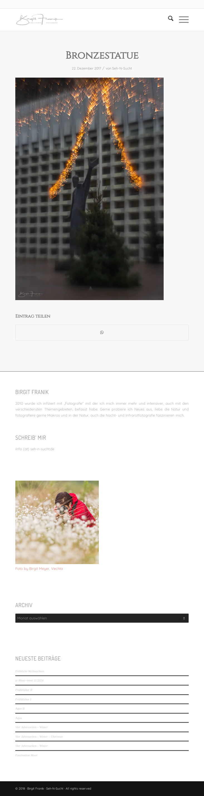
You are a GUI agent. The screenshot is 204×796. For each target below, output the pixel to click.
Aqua (18, 718)
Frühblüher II (23, 689)
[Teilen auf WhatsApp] (102, 332)
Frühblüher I (23, 699)
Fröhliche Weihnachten (29, 671)
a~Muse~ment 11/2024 (29, 680)
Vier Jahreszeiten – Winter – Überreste (39, 736)
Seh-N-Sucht (122, 68)
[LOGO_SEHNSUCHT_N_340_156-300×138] (84, 20)
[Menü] (181, 20)
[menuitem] (168, 20)
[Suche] (168, 20)
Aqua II (19, 708)
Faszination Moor (26, 755)
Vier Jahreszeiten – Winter (31, 727)
